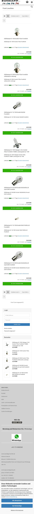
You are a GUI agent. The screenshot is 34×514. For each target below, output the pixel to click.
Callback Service (5, 408)
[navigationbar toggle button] (31, 2)
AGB (2, 399)
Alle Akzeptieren (17, 500)
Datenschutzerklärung (11, 497)
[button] (4, 16)
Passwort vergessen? (9, 331)
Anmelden (17, 324)
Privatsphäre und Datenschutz (9, 405)
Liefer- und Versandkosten (8, 402)
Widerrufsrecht (5, 390)
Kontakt (3, 393)
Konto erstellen (8, 328)
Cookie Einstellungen (6, 411)
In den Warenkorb (17, 57)
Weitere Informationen (17, 510)
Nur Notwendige (17, 506)
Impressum (4, 396)
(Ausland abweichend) (23, 47)
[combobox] (15, 16)
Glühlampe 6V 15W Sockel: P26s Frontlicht (16, 38)
